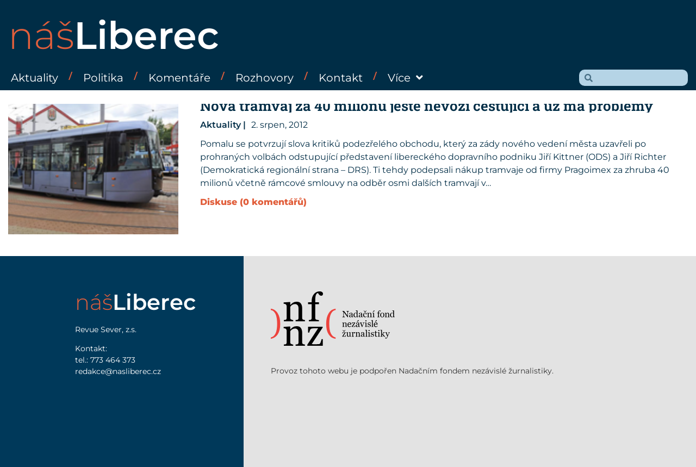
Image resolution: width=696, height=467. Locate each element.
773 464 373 (112, 360)
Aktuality (34, 77)
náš (113, 35)
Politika (103, 77)
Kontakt (341, 77)
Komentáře (179, 77)
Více (405, 78)
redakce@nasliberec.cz (118, 371)
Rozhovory (264, 77)
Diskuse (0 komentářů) (253, 202)
